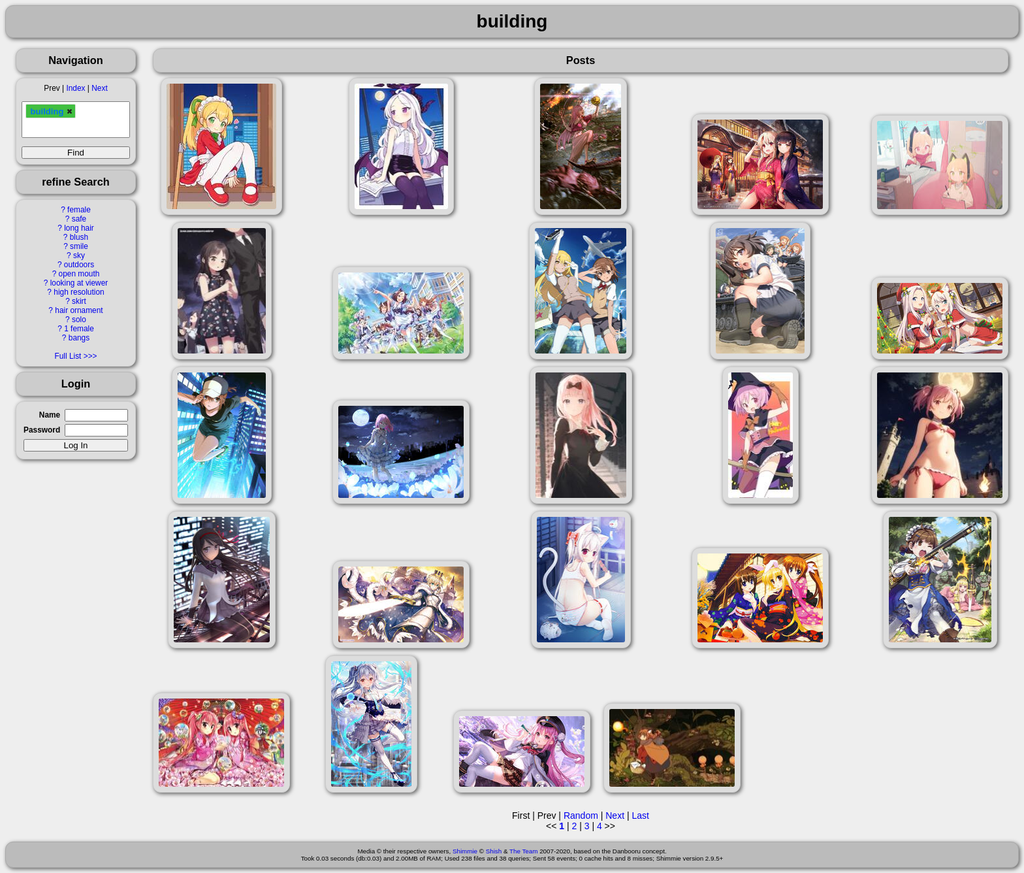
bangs (79, 337)
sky (79, 255)
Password (42, 430)
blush (79, 237)
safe (79, 218)
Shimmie (465, 851)
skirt (79, 301)
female (79, 209)
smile (79, 246)
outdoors (79, 264)
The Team (523, 851)
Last (640, 815)
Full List (67, 356)
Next (99, 88)
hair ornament (79, 310)
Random (581, 815)
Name (49, 415)
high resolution (79, 292)
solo (79, 319)
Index (75, 88)
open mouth (79, 273)
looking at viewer (79, 283)
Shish (494, 851)
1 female (79, 328)
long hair (79, 228)
